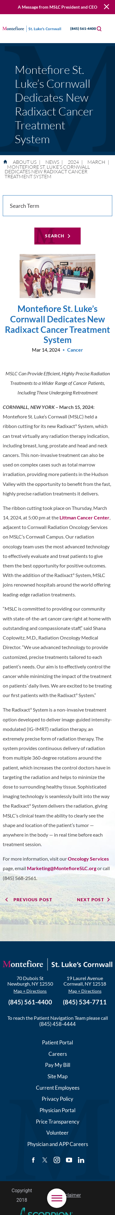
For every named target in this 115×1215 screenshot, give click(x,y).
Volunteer (57, 1132)
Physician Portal (57, 1110)
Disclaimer (69, 1195)
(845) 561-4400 (78, 28)
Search (54, 235)
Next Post (90, 899)
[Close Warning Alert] (106, 7)
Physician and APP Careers (57, 1144)
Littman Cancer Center (84, 517)
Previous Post (32, 899)
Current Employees (57, 1087)
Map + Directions (30, 991)
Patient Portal (57, 1042)
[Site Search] (99, 28)
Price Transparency (57, 1121)
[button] (56, 1198)
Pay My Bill (57, 1065)
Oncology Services (88, 859)
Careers (57, 1054)
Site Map (57, 1076)
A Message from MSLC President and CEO (57, 7)
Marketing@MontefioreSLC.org (61, 868)
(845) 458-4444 (57, 1024)
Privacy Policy (57, 1099)
